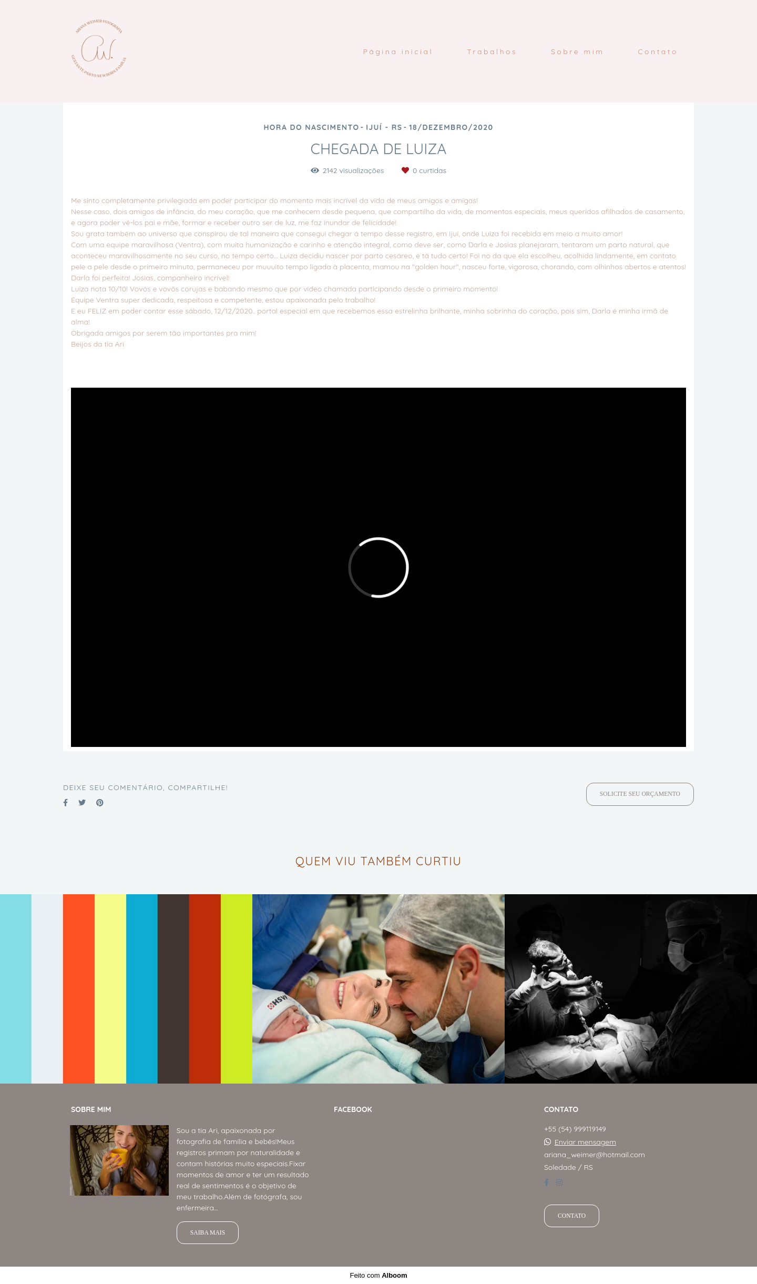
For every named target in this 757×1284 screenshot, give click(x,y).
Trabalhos (492, 51)
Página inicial (398, 51)
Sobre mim (578, 51)
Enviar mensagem (585, 1142)
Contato (658, 51)
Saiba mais (207, 1232)
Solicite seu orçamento (640, 794)
